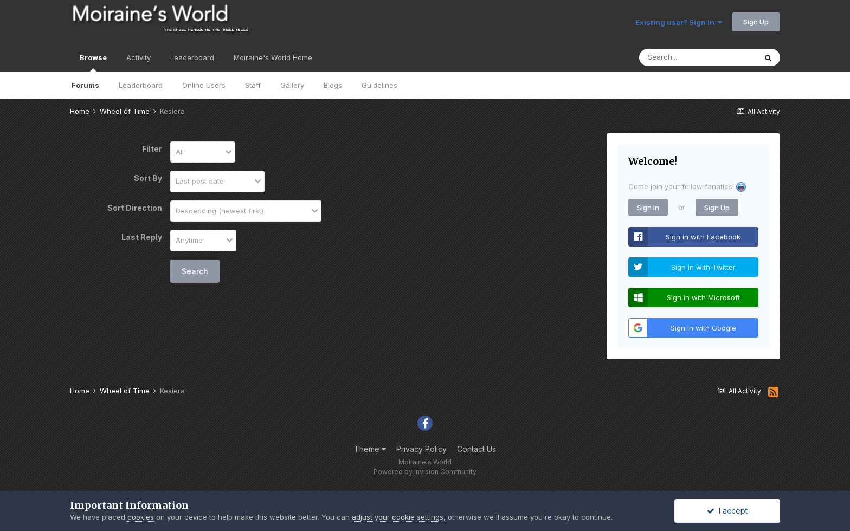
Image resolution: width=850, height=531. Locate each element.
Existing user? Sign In (678, 22)
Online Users (204, 85)
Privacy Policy (421, 449)
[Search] (697, 57)
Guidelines (379, 85)
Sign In (648, 207)
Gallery (292, 85)
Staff (253, 85)
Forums (85, 85)
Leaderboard (141, 85)
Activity (138, 57)
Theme (370, 449)
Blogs (333, 85)
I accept (727, 510)
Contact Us (476, 449)
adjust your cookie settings (397, 517)
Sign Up (756, 21)
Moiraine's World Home (273, 57)
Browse (93, 62)
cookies (140, 517)
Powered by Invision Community (425, 472)
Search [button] (195, 271)
